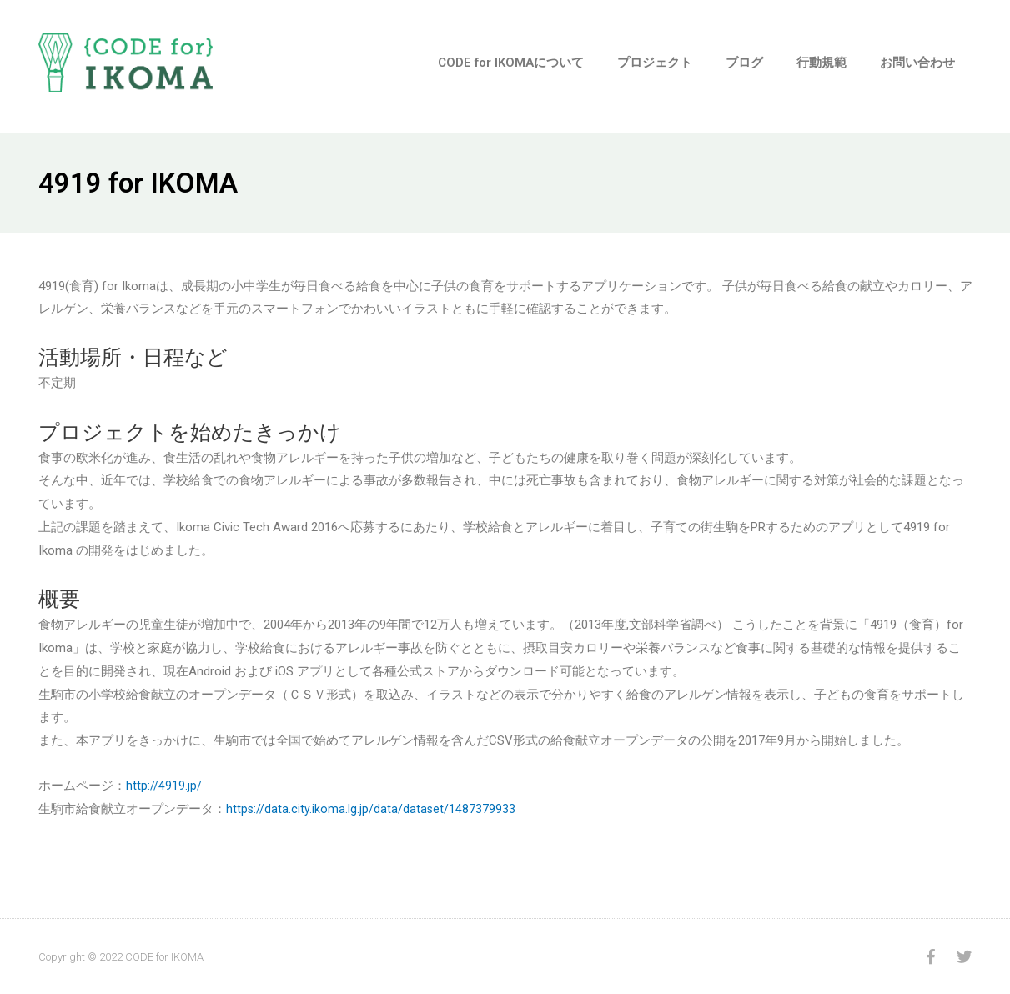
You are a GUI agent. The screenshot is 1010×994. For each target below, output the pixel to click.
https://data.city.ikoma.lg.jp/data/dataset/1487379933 (371, 808)
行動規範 (821, 62)
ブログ (744, 62)
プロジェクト (654, 62)
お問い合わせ (917, 62)
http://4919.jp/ (164, 785)
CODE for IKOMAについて (511, 62)
